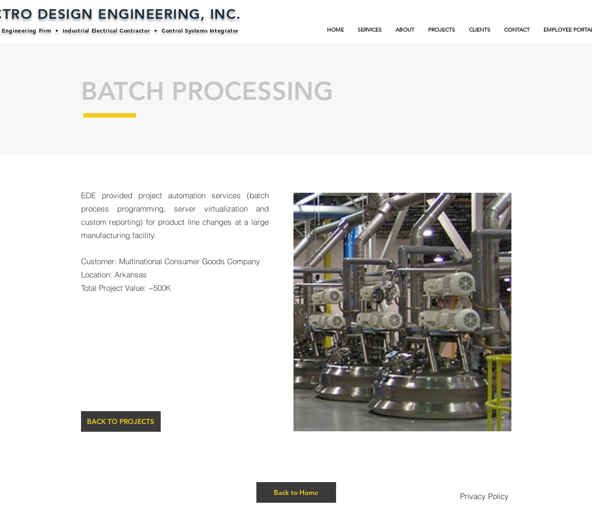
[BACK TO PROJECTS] (121, 421)
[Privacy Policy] (484, 496)
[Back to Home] (296, 492)
